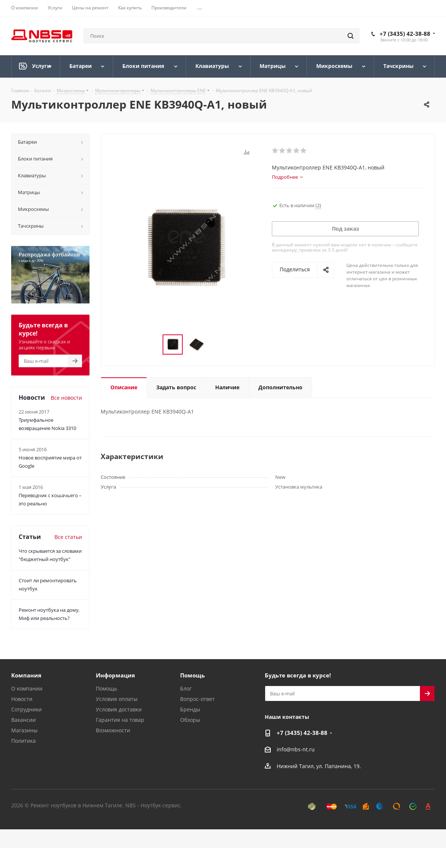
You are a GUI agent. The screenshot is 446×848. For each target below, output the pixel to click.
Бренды (190, 709)
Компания (26, 675)
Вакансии (23, 719)
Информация (115, 675)
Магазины (24, 730)
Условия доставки (119, 709)
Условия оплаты (117, 698)
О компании (27, 688)
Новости (21, 698)
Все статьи (68, 536)
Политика (23, 740)
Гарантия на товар (120, 719)
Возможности (113, 730)
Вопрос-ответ (197, 698)
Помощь (106, 688)
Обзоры (190, 719)
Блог (186, 688)
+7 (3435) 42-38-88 (405, 33)
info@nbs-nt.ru (296, 749)
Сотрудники (26, 709)
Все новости (66, 397)
